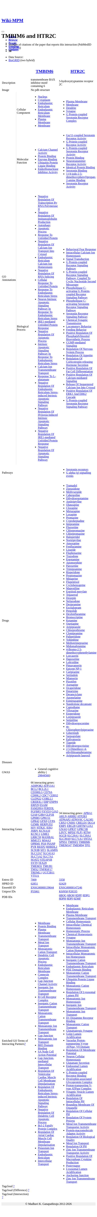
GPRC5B (82, 829)
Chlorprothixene (75, 630)
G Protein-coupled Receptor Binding (76, 1074)
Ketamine (71, 620)
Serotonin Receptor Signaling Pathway (77, 315)
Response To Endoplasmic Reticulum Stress (47, 292)
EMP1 (62, 825)
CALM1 (88, 819)
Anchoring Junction (77, 1175)
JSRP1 (34, 830)
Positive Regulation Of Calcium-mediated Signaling (79, 378)
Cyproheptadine (75, 520)
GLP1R (49, 814)
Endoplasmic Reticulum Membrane (45, 112)
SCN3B (35, 850)
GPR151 (45, 817)
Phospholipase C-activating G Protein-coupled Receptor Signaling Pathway (78, 292)
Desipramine (73, 604)
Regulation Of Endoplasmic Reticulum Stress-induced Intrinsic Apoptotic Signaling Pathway (48, 1096)
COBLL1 (47, 798)
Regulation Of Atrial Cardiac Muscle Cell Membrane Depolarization (46, 1138)
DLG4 (91, 822)
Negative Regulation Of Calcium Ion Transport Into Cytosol (46, 248)
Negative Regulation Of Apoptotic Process (46, 336)
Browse (13, 39)
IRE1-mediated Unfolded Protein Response (48, 325)
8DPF (78, 895)
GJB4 (41, 814)
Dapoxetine (72, 659)
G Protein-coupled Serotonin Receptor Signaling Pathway (77, 403)
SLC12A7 (36, 853)
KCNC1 (35, 833)
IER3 (49, 827)
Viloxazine (72, 710)
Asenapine (72, 684)
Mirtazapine (73, 511)
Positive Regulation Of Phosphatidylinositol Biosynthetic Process (79, 336)
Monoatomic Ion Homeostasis (75, 1000)
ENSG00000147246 (70, 887)
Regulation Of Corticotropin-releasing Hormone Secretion (79, 362)
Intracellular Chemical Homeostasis (79, 926)
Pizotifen (71, 681)
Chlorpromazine (75, 530)
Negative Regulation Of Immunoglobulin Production (47, 217)
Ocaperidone (73, 687)
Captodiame (73, 707)
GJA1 (89, 825)
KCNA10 (44, 830)
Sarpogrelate (73, 736)
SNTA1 (87, 838)
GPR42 (35, 821)
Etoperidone (73, 713)
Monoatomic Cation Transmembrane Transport (47, 1018)
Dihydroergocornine (77, 723)
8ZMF (77, 898)
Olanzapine (72, 504)
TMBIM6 (44, 71)
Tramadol (71, 485)
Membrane (44, 125)
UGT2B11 (48, 872)
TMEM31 (36, 866)
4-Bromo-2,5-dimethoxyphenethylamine (81, 651)
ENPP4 (53, 801)
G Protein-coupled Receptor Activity (76, 143)
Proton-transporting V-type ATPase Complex (79, 1087)
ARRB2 (72, 816)
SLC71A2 (36, 856)
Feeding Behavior (76, 329)
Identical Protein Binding (80, 167)
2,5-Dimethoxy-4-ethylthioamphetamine (79, 750)
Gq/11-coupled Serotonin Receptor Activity (80, 137)
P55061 (35, 891)
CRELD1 (81, 822)
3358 (62, 879)
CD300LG (37, 792)
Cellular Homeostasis (78, 921)
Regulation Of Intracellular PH (75, 1100)
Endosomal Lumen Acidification (77, 1068)
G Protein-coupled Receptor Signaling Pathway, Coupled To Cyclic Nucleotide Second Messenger (81, 278)
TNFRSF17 (46, 869)
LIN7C (63, 832)
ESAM (43, 805)
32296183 (14, 47)
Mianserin (72, 678)
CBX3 (62, 822)
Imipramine (73, 524)
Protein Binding (47, 156)
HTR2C (77, 71)
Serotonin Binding (76, 170)
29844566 (43, 775)
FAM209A (37, 808)
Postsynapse (73, 1165)
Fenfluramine (74, 546)
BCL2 (34, 789)
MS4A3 (46, 840)
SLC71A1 (77, 838)
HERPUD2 (46, 824)
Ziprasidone (73, 488)
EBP (46, 801)
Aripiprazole (73, 626)
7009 (33, 879)
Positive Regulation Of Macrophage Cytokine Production (79, 1159)
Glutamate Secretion (78, 1062)
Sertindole (72, 675)
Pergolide (71, 610)
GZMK (35, 824)
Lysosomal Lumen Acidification (76, 1170)
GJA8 (34, 814)
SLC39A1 (85, 835)
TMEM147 (65, 845)
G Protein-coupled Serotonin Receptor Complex (77, 117)
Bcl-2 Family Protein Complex (47, 1127)
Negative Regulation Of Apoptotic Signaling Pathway (46, 453)
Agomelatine (73, 697)
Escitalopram (73, 607)
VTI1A (35, 875)
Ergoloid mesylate (76, 591)
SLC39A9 (65, 838)
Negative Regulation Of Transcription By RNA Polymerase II (48, 203)
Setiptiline (72, 720)
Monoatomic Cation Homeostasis (77, 987)
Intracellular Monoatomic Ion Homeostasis (80, 955)
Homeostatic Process (78, 931)
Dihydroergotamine (77, 498)
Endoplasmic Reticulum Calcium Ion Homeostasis (45, 262)
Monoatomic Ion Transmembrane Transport (47, 1029)
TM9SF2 (73, 842)
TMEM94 (78, 845)
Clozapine (72, 508)
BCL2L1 (43, 789)
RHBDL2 (51, 846)
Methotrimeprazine (77, 642)
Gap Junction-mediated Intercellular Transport (46, 1063)
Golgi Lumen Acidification (74, 1035)
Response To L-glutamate (47, 378)
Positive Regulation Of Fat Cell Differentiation (79, 370)
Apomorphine (74, 562)
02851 (34, 883)
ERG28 (71, 825)
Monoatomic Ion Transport (47, 1040)
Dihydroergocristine (77, 745)
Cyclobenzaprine (75, 585)
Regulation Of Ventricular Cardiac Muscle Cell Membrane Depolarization (47, 1077)
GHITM (80, 825)
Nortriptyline (73, 540)
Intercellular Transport (45, 1162)
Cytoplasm (44, 99)
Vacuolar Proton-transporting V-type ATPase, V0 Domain (78, 1043)
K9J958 (63, 891)
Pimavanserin (74, 665)
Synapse (71, 111)
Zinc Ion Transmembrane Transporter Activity (80, 1151)
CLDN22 (36, 798)
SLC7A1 (48, 856)
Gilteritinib (72, 732)
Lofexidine (72, 662)
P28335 (73, 891)
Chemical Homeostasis (79, 934)
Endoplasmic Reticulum (45, 105)
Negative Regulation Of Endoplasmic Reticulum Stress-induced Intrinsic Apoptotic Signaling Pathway (48, 394)
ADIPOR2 (37, 785)
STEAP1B (46, 859)
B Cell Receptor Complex (47, 998)
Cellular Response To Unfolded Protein (48, 283)
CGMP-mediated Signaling (76, 344)
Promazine (72, 517)
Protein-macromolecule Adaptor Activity (79, 1132)
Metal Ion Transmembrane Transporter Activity (81, 1125)
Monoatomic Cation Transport (47, 950)
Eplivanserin (73, 739)
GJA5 (54, 811)
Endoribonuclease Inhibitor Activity (48, 170)
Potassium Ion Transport (46, 1149)
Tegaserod (72, 594)
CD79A (47, 792)
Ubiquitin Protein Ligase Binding (48, 164)
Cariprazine (73, 671)
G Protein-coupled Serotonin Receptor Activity (77, 151)
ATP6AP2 (65, 819)
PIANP (51, 843)
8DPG (86, 895)
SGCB (63, 835)
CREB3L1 (37, 801)
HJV (33, 827)
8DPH (62, 898)
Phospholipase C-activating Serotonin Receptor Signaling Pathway (77, 305)
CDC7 (45, 795)
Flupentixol (72, 581)
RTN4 (86, 832)
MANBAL (48, 837)
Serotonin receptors (77, 469)
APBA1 (87, 813)
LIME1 (45, 833)
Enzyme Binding (47, 159)
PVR (33, 846)
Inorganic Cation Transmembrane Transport (47, 1006)
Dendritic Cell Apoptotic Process (46, 958)
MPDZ (72, 832)
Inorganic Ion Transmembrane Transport (47, 990)
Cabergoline (73, 495)
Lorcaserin (72, 655)
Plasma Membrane (44, 121)
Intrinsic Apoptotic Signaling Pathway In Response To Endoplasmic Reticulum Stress (47, 354)
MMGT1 (36, 840)
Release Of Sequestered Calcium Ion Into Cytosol (80, 386)
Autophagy (44, 225)
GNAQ (63, 829)
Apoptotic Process (43, 230)
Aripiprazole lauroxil (78, 755)
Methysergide (74, 491)
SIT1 (43, 850)
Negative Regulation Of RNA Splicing (46, 273)
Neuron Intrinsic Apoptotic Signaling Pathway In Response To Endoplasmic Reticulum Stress (47, 309)
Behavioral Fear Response (81, 249)
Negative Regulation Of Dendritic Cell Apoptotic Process (46, 1116)
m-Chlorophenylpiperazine (80, 728)
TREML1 (36, 872)
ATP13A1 (49, 785)
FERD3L (49, 808)
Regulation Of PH (76, 1146)
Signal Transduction (77, 258)
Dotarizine (72, 691)
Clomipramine (74, 633)
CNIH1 (71, 822)
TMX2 (35, 869)
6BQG (63, 895)
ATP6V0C (77, 819)
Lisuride (71, 549)
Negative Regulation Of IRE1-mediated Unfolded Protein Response (48, 437)
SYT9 (34, 862)
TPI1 (87, 845)
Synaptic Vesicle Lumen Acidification (80, 1093)
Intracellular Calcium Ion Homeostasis (80, 254)
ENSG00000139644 (42, 887)
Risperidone (73, 572)
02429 (62, 883)
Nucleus (42, 96)
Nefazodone (73, 601)
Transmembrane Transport (47, 937)
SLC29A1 (73, 835)
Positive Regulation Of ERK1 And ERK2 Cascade (79, 394)
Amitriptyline (74, 501)
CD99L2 (36, 795)
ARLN (63, 816)
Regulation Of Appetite (79, 355)
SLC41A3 (49, 853)
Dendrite (71, 107)
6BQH (71, 895)
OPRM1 (35, 843)
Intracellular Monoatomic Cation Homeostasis (80, 949)
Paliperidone (73, 636)
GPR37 (72, 829)
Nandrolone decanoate (79, 704)
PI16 (43, 843)
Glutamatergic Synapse (79, 1030)
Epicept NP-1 (74, 668)
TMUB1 (48, 866)
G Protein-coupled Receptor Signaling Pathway (77, 265)
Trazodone (72, 556)
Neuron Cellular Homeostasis (75, 1058)
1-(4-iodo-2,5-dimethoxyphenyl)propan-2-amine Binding (81, 177)
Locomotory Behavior (78, 326)
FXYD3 (46, 811)
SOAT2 (35, 859)
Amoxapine (73, 543)
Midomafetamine (76, 646)
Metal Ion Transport (43, 944)
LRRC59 (36, 837)
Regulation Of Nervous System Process (79, 350)
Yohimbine (72, 639)
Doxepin (71, 597)
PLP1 (79, 832)
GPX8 (43, 821)
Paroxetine (72, 565)
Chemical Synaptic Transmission (77, 321)
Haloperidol (73, 536)
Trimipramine (74, 569)
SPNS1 (63, 842)
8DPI (70, 898)
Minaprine (72, 578)
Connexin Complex (43, 976)
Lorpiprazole (73, 716)
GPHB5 (35, 817)
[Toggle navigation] (2, 31)
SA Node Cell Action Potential (47, 1053)
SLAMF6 (52, 850)
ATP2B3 (82, 816)
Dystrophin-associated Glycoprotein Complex (79, 1080)
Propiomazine (74, 575)
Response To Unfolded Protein (48, 236)
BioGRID (14, 60)
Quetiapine (72, 623)
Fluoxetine (72, 527)
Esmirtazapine (74, 700)
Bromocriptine (74, 617)
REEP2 (41, 846)
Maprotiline (73, 588)
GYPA (51, 821)
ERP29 (35, 805)
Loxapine (71, 514)
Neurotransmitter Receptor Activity (76, 162)
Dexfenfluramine (76, 614)
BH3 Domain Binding (45, 1047)
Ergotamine (72, 559)
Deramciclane (74, 694)
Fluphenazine (74, 552)
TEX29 (42, 862)
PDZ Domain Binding (78, 969)
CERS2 (53, 795)
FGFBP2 (36, 811)
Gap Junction (45, 1035)
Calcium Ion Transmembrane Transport (47, 370)
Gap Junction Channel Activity (47, 982)
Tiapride (71, 742)
